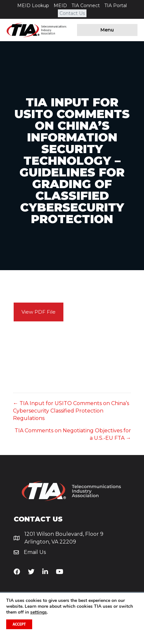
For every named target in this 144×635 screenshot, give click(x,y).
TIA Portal (115, 5)
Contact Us (72, 13)
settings (38, 612)
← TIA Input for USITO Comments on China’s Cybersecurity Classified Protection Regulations (71, 410)
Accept (19, 624)
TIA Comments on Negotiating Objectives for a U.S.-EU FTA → (73, 434)
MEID (60, 5)
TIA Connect (86, 5)
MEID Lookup (33, 5)
